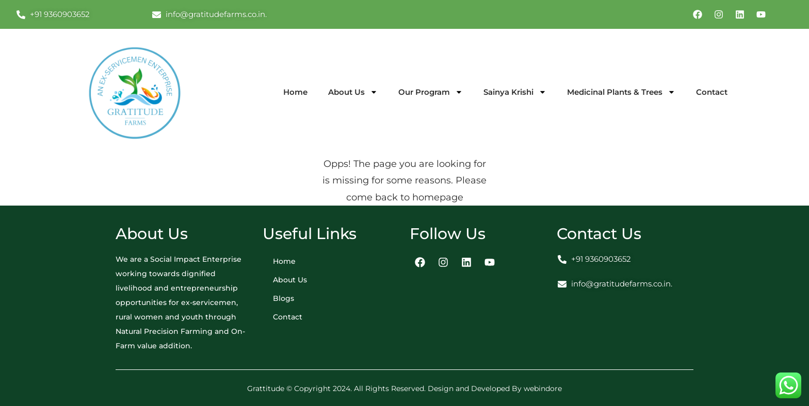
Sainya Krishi (514, 92)
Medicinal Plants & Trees (621, 92)
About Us (353, 92)
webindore (543, 388)
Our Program (430, 92)
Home (295, 92)
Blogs (283, 298)
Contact (711, 92)
